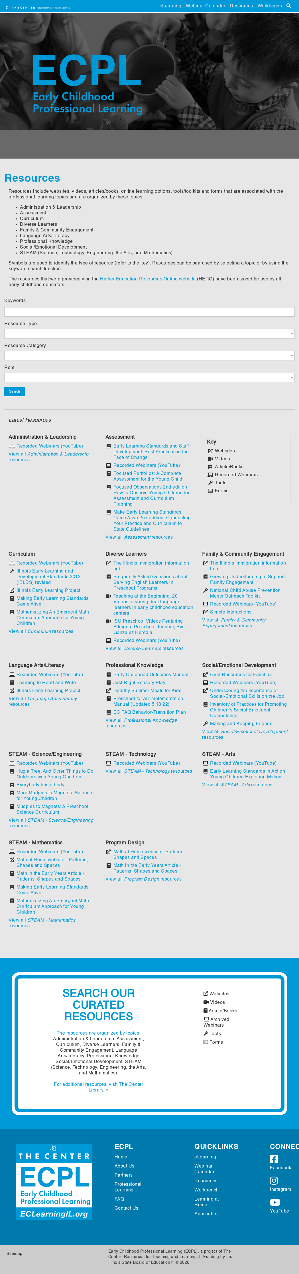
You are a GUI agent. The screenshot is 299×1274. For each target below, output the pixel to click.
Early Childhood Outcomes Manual (151, 675)
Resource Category (25, 346)
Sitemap (15, 1254)
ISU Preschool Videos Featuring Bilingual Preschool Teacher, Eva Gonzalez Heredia (149, 627)
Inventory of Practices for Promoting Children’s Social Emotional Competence (248, 710)
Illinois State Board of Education (141, 1263)
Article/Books (220, 1011)
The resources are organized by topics (98, 1033)
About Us (125, 1166)
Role (9, 368)
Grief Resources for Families (241, 675)
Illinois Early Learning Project (48, 590)
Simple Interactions (231, 612)
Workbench (270, 6)
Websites (216, 994)
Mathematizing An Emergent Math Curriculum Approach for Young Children (53, 618)
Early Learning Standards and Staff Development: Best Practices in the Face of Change (151, 452)
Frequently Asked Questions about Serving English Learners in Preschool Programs (150, 583)
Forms (213, 1042)
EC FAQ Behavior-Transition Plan (149, 712)
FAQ (119, 1199)
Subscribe (207, 1214)
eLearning (171, 6)
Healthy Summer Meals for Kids (147, 691)
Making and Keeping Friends (241, 724)
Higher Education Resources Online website (148, 279)
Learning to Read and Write (46, 683)
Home (121, 1157)
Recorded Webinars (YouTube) (50, 446)
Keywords (15, 301)
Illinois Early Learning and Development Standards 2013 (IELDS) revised (49, 577)
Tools (212, 1034)
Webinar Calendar (205, 6)
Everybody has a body (40, 785)
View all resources (139, 537)
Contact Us (127, 1208)
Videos (214, 1002)
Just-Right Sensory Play (139, 683)
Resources (241, 6)
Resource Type (20, 324)
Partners (124, 1175)
